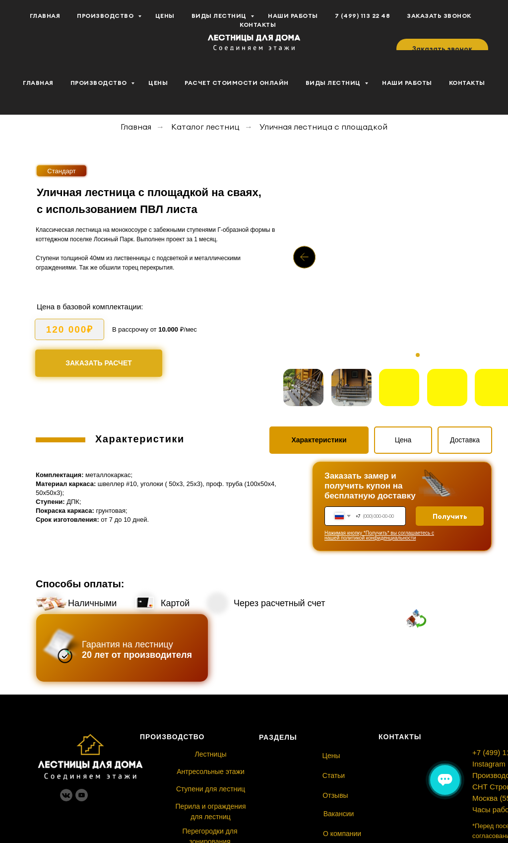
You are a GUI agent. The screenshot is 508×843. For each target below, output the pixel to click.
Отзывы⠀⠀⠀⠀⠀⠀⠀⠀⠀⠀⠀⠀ (364, 795)
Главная (38, 82)
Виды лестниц (334, 82)
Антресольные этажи (211, 771)
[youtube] (51, 25)
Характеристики (318, 440)
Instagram (489, 764)
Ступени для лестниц (210, 789)
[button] (442, 49)
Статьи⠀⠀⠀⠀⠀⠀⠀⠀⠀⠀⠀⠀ (363, 775)
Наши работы (407, 82)
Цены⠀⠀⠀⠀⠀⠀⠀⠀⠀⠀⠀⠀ (361, 756)
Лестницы (210, 754)
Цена (403, 440)
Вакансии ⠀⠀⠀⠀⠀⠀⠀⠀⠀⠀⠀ (367, 814)
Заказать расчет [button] (98, 363)
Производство (99, 82)
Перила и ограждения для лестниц (211, 811)
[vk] (29, 25)
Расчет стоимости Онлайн (237, 82)
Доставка (465, 440)
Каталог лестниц (205, 127)
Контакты (467, 82)
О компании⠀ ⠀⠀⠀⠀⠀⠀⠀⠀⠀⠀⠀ (373, 834)
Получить (450, 516)
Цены (158, 82)
